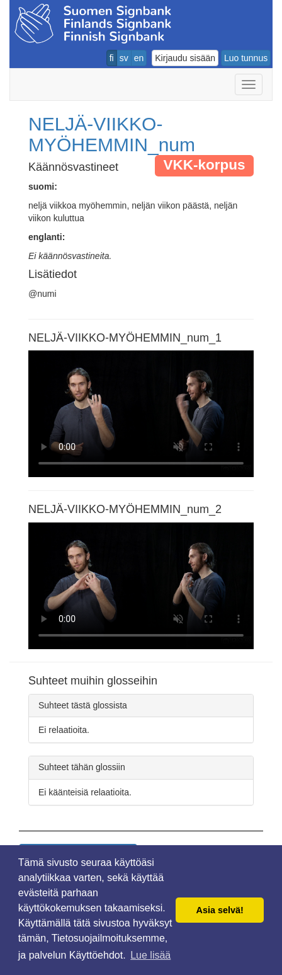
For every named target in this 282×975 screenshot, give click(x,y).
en (139, 58)
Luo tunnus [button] (246, 58)
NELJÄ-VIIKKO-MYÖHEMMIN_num (111, 134)
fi (112, 58)
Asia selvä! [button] (220, 910)
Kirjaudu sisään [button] (185, 58)
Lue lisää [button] (150, 955)
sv (124, 58)
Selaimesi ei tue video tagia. (141, 413)
